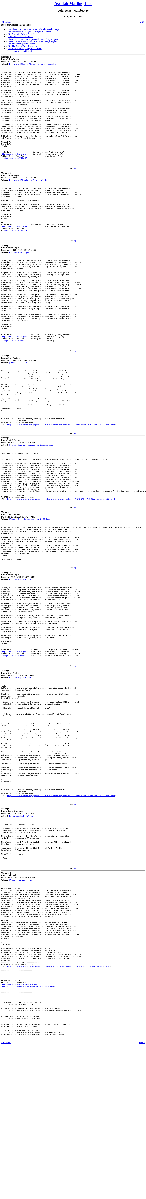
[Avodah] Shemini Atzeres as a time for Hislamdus (30, 588)
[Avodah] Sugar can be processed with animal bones (31, 503)
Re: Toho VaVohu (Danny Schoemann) (25, 48)
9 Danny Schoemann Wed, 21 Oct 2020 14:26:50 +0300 (18, 927)
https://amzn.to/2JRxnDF (15, 176)
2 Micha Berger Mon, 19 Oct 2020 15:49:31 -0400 (18, 195)
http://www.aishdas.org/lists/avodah (19, 1127)
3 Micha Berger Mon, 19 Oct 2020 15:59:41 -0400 (18, 277)
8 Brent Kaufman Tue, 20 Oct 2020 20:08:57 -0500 (18, 765)
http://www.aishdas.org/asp (14, 171)
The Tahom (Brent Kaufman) (20, 36)
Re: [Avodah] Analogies (19, 281)
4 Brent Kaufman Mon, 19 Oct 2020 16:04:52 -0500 (18, 405)
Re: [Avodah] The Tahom (20, 656)
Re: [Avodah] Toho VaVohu (21, 930)
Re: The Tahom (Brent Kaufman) (22, 46)
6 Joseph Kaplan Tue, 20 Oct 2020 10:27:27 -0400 (18, 584)
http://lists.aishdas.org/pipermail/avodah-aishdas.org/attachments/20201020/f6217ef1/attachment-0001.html (61, 910)
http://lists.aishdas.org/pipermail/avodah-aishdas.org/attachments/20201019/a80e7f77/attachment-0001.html (61, 482)
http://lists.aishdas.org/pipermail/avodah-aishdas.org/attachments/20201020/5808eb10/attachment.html (58, 1105)
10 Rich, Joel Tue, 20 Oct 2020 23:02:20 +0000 (18, 999)
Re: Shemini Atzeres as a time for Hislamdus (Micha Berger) (34, 29)
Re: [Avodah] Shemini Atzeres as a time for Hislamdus (32, 64)
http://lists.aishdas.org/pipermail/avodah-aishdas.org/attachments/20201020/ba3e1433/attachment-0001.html (61, 567)
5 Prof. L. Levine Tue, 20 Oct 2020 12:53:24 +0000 (18, 499)
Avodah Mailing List (73, 3)
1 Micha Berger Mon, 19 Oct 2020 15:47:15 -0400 (18, 60)
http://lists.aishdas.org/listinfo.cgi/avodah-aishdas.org (30, 1129)
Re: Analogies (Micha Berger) (21, 34)
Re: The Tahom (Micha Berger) (21, 44)
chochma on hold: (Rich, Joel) (22, 51)
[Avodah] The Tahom (18, 409)
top (75, 187)
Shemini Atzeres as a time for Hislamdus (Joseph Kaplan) (33, 41)
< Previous (6, 22)
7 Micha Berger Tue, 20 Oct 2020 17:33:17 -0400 (18, 652)
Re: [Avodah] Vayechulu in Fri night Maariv (28, 199)
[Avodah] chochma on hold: (21, 1003)
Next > (142, 22)
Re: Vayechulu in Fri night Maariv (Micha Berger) (29, 32)
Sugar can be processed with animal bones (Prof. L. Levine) (33, 39)
